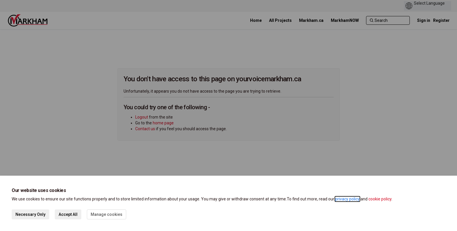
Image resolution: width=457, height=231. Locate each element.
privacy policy (347, 199)
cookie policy (379, 199)
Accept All (68, 214)
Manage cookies (106, 214)
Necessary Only (30, 214)
